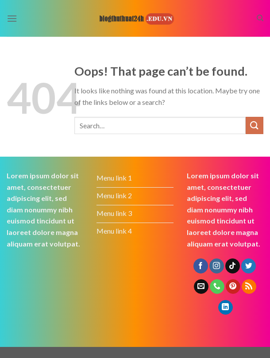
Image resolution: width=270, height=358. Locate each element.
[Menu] (12, 18)
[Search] (260, 18)
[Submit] (254, 125)
